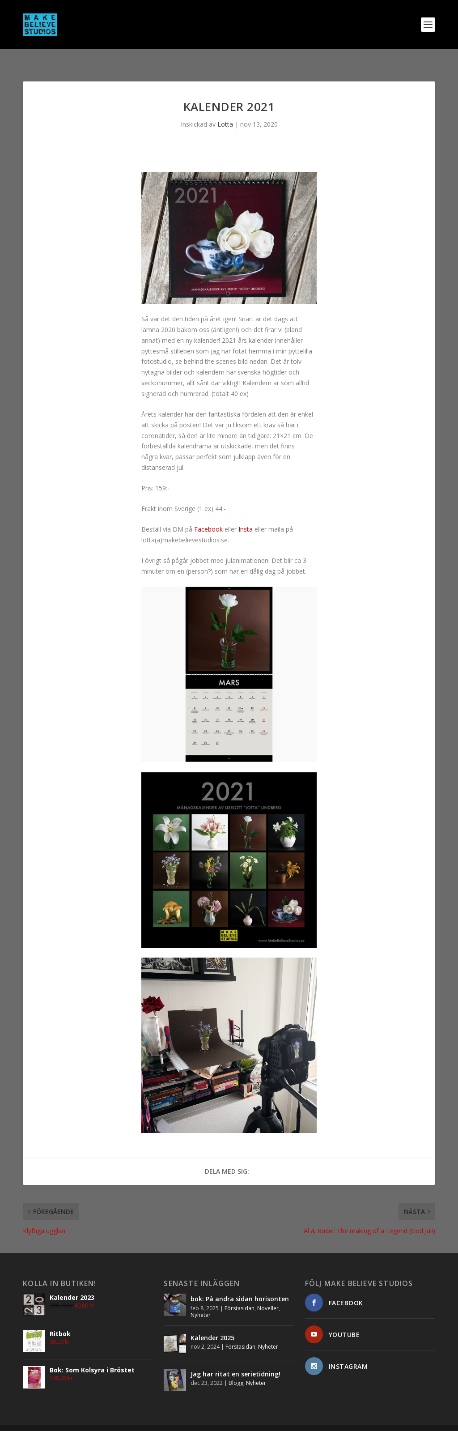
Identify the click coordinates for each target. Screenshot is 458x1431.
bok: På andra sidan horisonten (240, 1284)
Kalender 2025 (212, 1323)
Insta (245, 515)
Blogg (236, 1368)
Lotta (225, 110)
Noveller (268, 1294)
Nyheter (201, 1300)
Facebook (208, 515)
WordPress (157, 1421)
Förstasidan (239, 1294)
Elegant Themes (84, 1421)
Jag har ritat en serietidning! (235, 1359)
